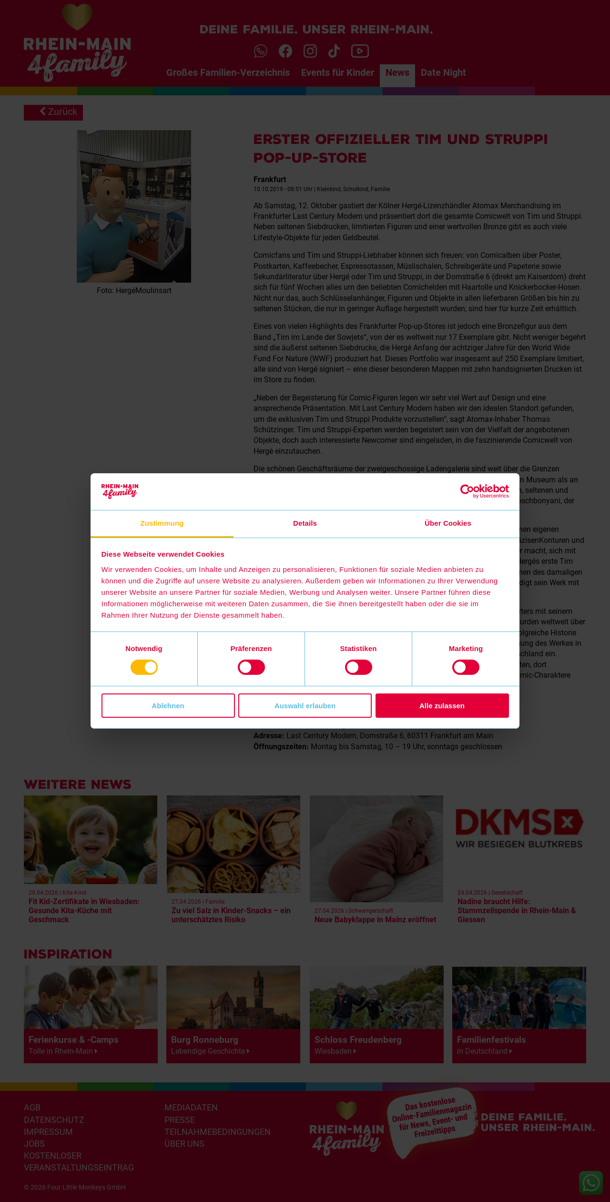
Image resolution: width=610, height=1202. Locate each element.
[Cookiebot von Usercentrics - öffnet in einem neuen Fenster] (467, 491)
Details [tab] (305, 523)
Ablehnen (168, 706)
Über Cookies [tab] (448, 523)
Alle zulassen (442, 706)
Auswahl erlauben (305, 706)
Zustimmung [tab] (162, 523)
